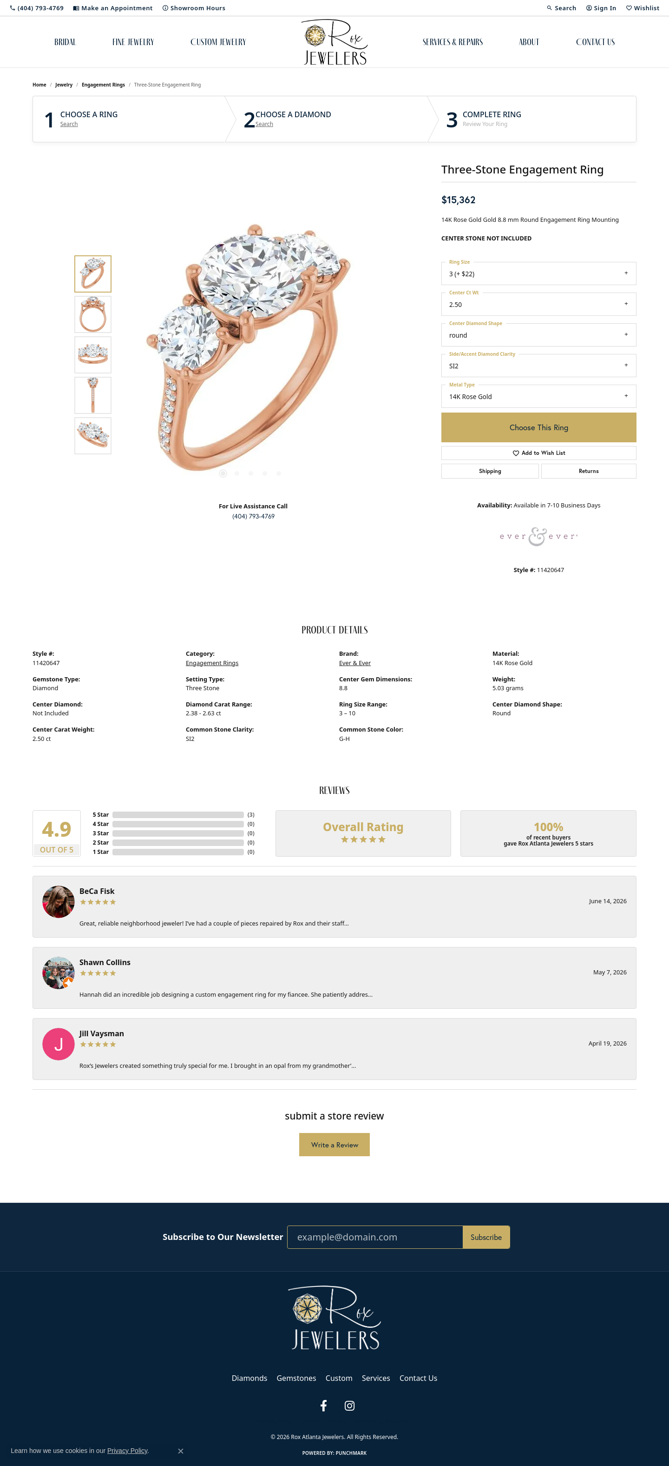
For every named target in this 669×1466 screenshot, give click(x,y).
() (251, 815)
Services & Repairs (453, 42)
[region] (251, 354)
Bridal (65, 42)
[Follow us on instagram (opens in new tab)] (349, 1406)
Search (69, 124)
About (529, 42)
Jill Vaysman (101, 1033)
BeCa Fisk (97, 891)
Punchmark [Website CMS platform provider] (351, 1453)
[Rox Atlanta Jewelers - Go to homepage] (334, 1317)
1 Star (101, 852)
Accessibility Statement (382, 1421)
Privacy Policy (275, 1421)
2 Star (101, 842)
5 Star (101, 815)
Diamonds (250, 1378)
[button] (561, 8)
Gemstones (296, 1378)
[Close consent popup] (181, 1451)
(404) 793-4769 (253, 516)
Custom (339, 1378)
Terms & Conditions (323, 1421)
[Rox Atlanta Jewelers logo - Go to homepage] (334, 41)
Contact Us (595, 42)
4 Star (101, 824)
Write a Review (334, 1144)
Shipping (490, 470)
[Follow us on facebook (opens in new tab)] (323, 1406)
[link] (36, 8)
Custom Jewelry (218, 42)
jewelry (63, 84)
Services (376, 1378)
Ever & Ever (355, 663)
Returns (589, 470)
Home (39, 84)
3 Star (101, 833)
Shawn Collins (105, 962)
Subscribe (486, 1237)
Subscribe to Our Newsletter (223, 1237)
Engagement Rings (103, 84)
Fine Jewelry (133, 42)
